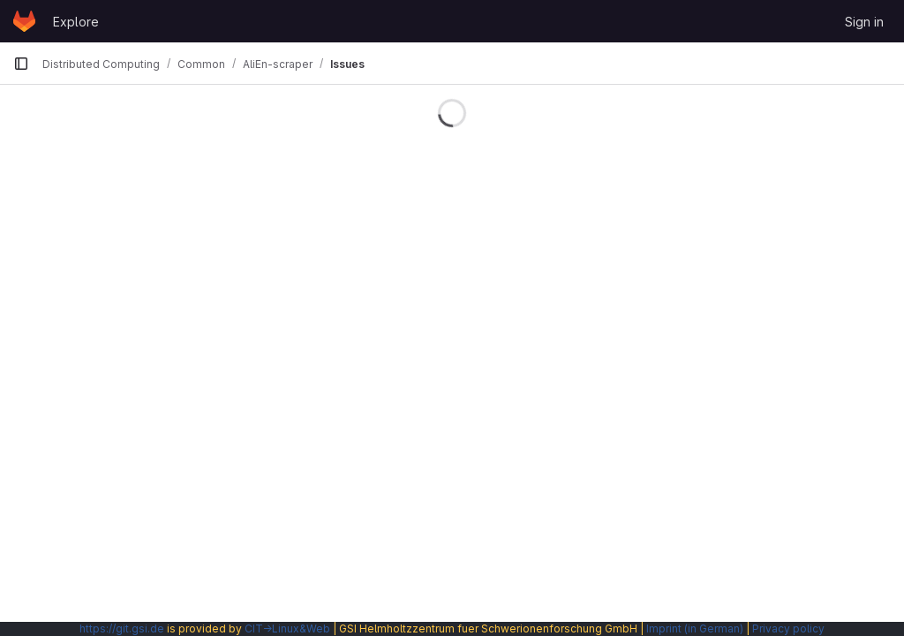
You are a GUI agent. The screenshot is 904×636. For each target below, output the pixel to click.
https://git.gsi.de (121, 628)
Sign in (864, 21)
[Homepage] (24, 21)
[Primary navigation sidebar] (21, 63)
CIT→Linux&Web (287, 628)
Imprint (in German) (694, 628)
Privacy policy (788, 628)
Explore (76, 21)
